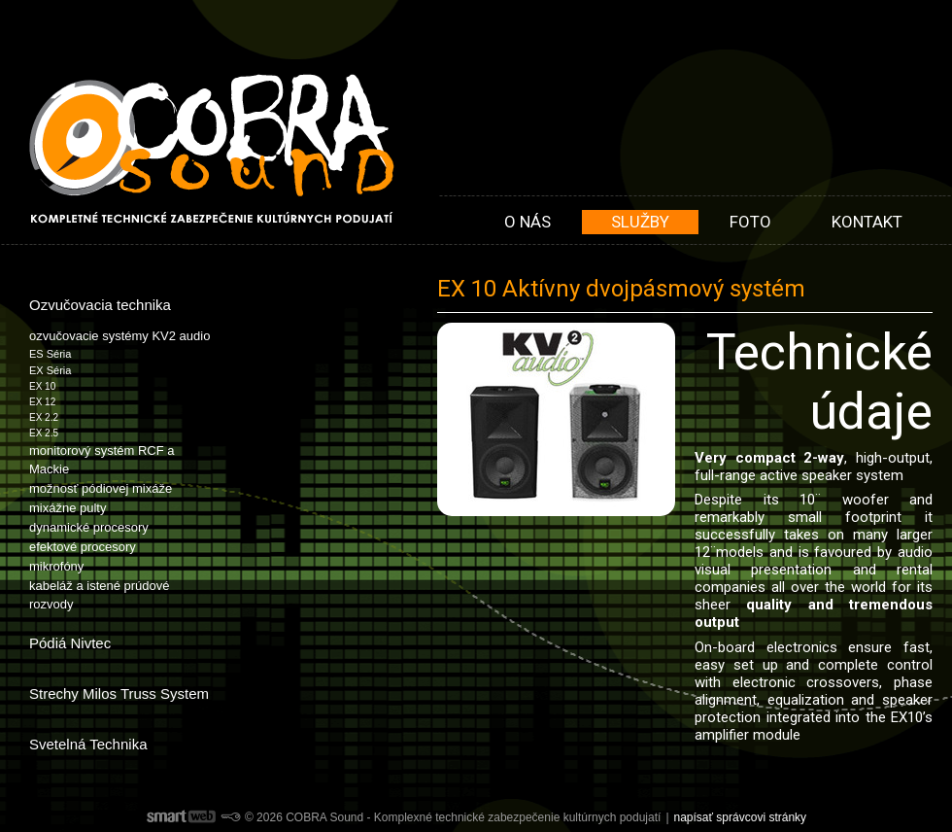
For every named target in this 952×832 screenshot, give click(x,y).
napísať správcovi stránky (740, 817)
